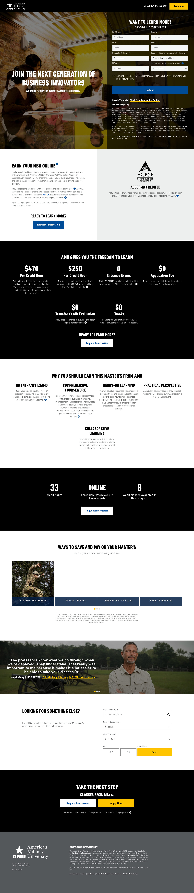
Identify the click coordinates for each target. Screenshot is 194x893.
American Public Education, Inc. (124, 855)
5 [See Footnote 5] (177, 195)
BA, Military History (55, 677)
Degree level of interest (121, 53)
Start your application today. (145, 100)
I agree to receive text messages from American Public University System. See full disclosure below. (151, 77)
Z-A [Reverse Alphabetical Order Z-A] (128, 752)
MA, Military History (82, 677)
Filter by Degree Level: (111, 722)
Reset (154, 752)
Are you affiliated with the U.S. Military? (167, 64)
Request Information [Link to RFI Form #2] (97, 343)
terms (175, 136)
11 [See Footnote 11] (103, 498)
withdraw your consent (128, 136)
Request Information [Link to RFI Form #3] (97, 510)
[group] (33, 583)
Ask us (46, 195)
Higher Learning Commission (80, 853)
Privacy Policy (75, 874)
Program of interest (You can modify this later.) (168, 53)
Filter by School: (109, 734)
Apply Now (179, 6)
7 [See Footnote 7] (136, 284)
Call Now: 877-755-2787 (156, 6)
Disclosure (91, 874)
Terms (83, 874)
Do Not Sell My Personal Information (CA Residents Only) (116, 874)
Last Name (155, 32)
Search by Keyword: (110, 709)
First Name (116, 32)
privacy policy (167, 136)
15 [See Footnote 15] (130, 812)
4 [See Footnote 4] (65, 197)
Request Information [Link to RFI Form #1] (48, 224)
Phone (153, 43)
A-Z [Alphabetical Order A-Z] (111, 752)
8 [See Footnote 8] (85, 322)
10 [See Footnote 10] (79, 416)
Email (114, 43)
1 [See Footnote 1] (182, 63)
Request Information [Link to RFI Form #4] (78, 803)
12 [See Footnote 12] (77, 672)
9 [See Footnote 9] (45, 399)
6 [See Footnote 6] (86, 287)
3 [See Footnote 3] (74, 188)
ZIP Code (115, 63)
